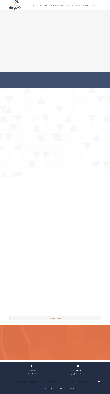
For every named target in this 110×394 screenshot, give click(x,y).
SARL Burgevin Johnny (55, 318)
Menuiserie (62, 382)
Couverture (51, 382)
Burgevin (49, 388)
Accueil (12, 382)
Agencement (82, 382)
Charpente (32, 382)
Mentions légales (55, 388)
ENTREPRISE (22, 382)
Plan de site (76, 388)
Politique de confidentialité (66, 388)
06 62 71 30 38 (32, 373)
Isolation (71, 382)
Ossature (41, 382)
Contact (92, 382)
